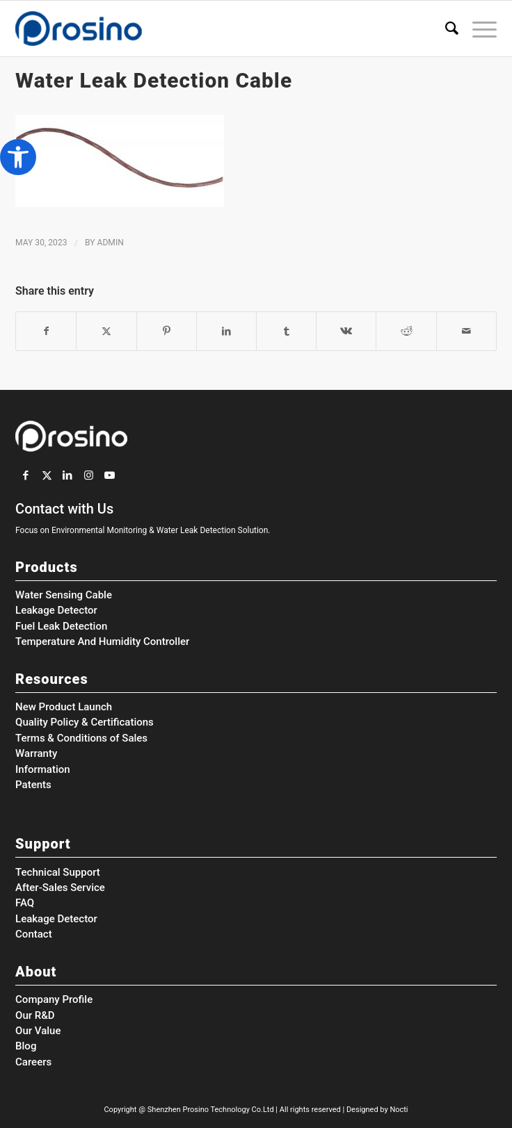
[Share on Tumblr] (286, 331)
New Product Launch (63, 707)
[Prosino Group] (207, 28)
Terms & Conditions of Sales (81, 738)
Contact (33, 934)
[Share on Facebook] (46, 331)
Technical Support (57, 872)
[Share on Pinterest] (166, 331)
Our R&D (35, 1015)
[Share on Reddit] (405, 331)
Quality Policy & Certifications (84, 722)
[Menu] (477, 28)
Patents (33, 784)
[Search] (444, 28)
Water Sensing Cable (63, 595)
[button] (18, 157)
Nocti (399, 1109)
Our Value (38, 1030)
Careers (33, 1062)
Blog (25, 1046)
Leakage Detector (56, 610)
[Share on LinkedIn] (226, 331)
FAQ (24, 903)
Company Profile (54, 999)
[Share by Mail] (466, 331)
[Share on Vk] (346, 331)
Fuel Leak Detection (61, 626)
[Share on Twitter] (106, 331)
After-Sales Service (60, 887)
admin (110, 242)
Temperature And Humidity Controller (102, 641)
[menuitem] (444, 28)
